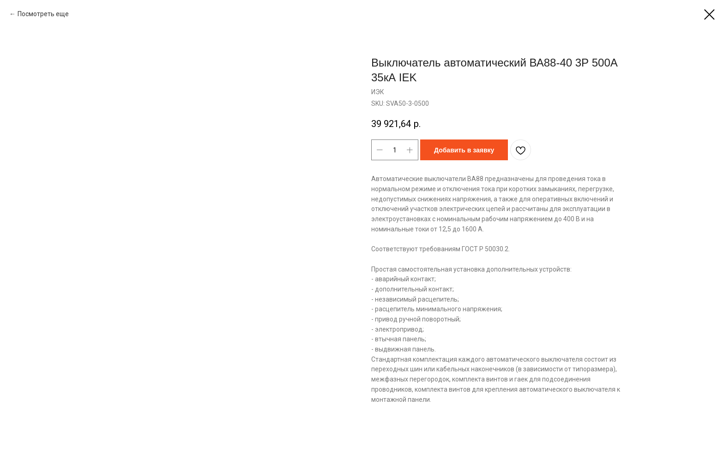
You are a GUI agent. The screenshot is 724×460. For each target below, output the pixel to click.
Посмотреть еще (44, 14)
